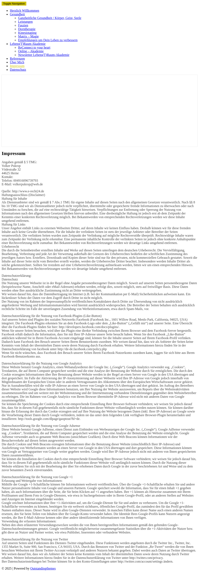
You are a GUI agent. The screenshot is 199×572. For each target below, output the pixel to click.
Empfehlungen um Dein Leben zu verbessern (48, 40)
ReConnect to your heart (34, 47)
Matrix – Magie (28, 36)
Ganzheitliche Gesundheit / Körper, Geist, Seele (49, 18)
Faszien (23, 25)
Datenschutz (18, 69)
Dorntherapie (26, 29)
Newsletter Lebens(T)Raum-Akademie (43, 55)
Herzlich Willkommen (24, 10)
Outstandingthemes (43, 568)
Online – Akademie (31, 51)
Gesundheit (17, 14)
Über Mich (17, 62)
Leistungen (25, 21)
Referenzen (17, 58)
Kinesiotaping (27, 32)
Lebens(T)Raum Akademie (28, 44)
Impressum (17, 66)
